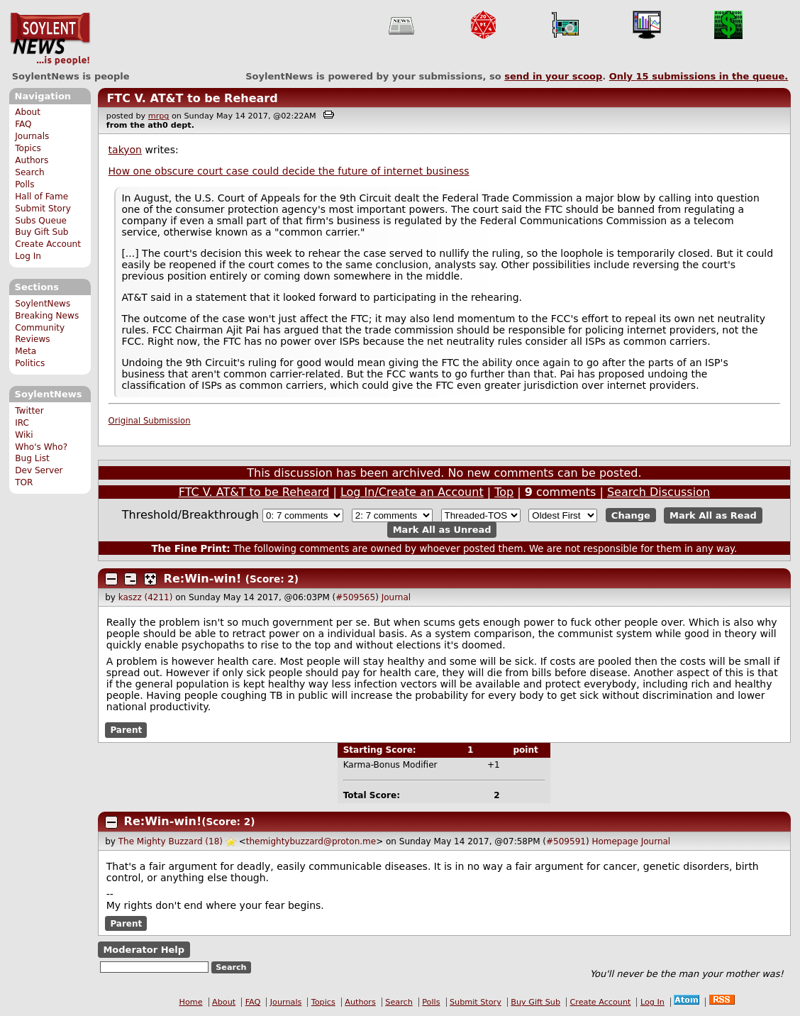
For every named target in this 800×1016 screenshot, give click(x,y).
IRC (22, 423)
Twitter (29, 411)
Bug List (32, 458)
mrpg (159, 116)
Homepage (614, 841)
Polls (24, 184)
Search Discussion (658, 492)
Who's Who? (41, 447)
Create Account (48, 244)
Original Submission (150, 421)
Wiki (24, 435)
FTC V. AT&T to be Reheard (191, 98)
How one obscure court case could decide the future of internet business (289, 171)
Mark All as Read (713, 515)
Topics (28, 148)
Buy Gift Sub (41, 232)
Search (30, 172)
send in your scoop (553, 76)
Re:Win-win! (203, 578)
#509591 (566, 841)
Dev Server (38, 470)
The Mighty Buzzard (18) (170, 841)
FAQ (23, 124)
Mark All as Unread (442, 529)
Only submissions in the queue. (699, 76)
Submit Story (43, 209)
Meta (25, 351)
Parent (126, 730)
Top (503, 492)
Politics (30, 363)
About (27, 112)
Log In (28, 256)
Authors (31, 160)
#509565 (355, 597)
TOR (24, 482)
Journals (32, 136)
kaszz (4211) (145, 597)
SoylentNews (50, 39)
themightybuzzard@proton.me (311, 841)
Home (191, 1002)
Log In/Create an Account (412, 492)
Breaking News (47, 316)
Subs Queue (41, 221)
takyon (125, 149)
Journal (396, 597)
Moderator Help (143, 949)
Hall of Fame (41, 196)
